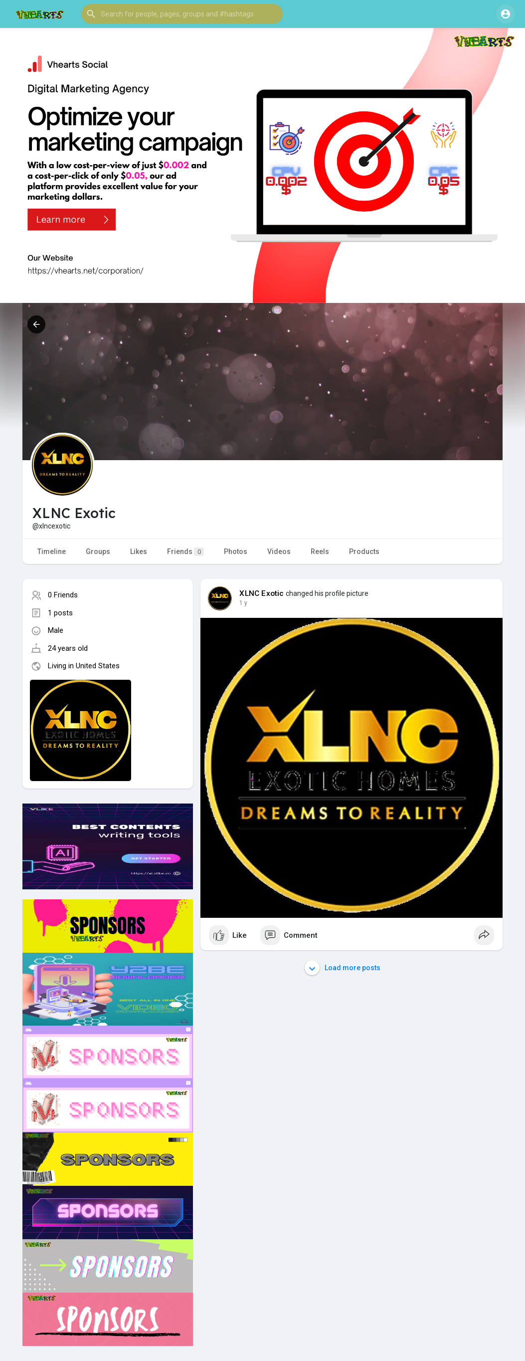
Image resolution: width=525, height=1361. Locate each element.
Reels (320, 551)
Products (364, 551)
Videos (279, 551)
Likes (138, 551)
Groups (98, 551)
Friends (185, 551)
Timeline (51, 551)
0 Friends (63, 594)
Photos (235, 551)
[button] (182, 14)
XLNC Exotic (261, 593)
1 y (243, 602)
